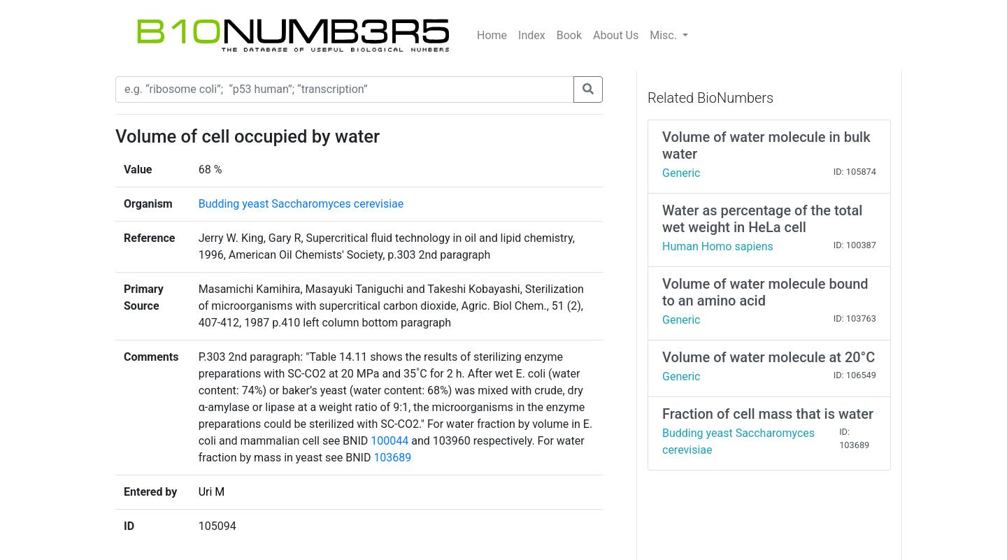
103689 (392, 457)
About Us (615, 35)
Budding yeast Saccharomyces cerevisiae (301, 203)
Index (531, 35)
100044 (389, 440)
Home (492, 35)
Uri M (212, 491)
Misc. (665, 35)
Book (569, 35)
